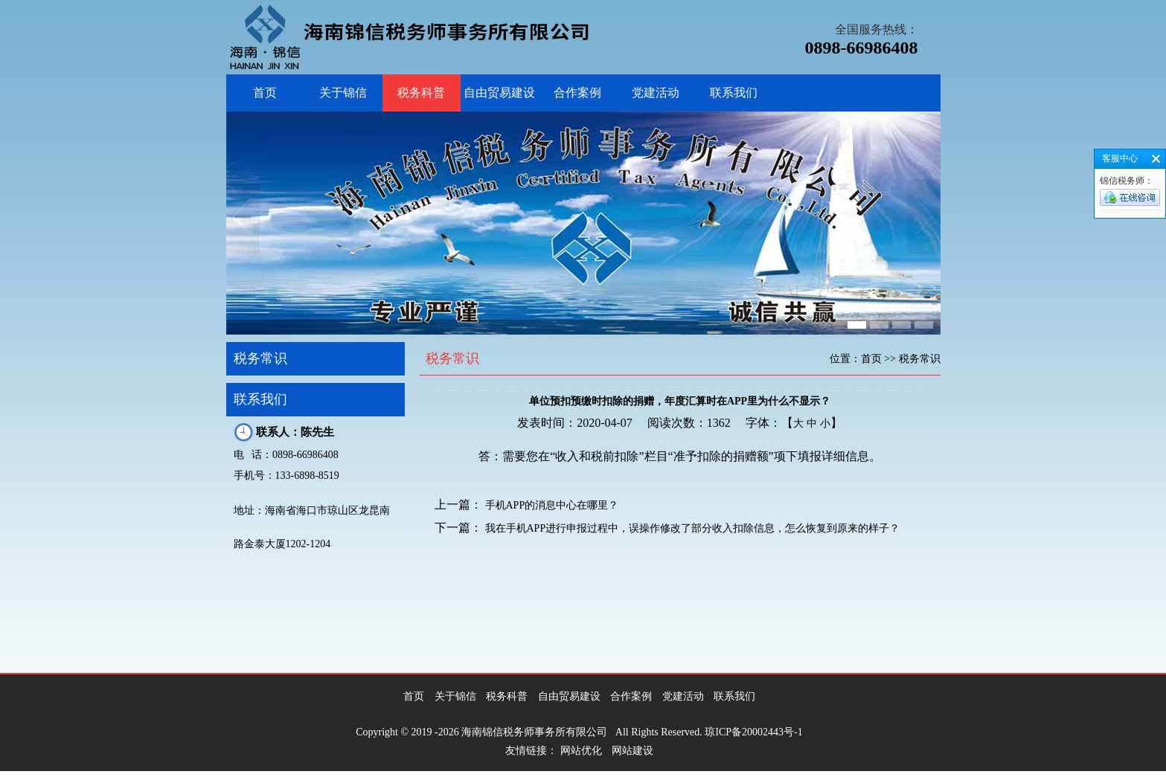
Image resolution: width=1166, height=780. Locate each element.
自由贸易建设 (499, 92)
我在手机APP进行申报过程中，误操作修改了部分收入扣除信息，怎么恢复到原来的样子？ (692, 528)
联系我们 (733, 92)
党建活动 (655, 92)
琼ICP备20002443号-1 (753, 732)
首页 (265, 92)
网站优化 (581, 750)
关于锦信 (343, 92)
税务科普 (421, 92)
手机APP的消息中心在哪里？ (552, 505)
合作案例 (577, 92)
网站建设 (632, 750)
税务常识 (260, 358)
